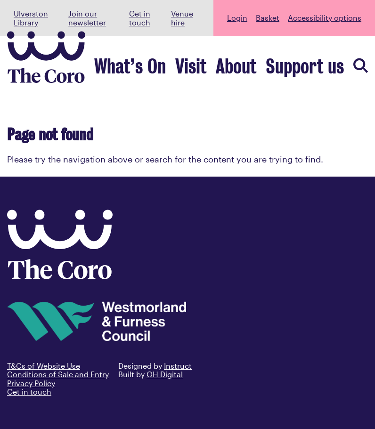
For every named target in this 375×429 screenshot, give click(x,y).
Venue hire (182, 18)
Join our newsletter (87, 18)
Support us (320, 71)
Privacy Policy (31, 383)
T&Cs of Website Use (43, 365)
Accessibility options (324, 17)
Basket (267, 17)
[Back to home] (60, 276)
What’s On (204, 71)
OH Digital (165, 374)
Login (237, 17)
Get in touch (139, 18)
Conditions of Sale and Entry (58, 374)
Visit (244, 71)
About (275, 71)
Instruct (178, 365)
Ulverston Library (31, 18)
